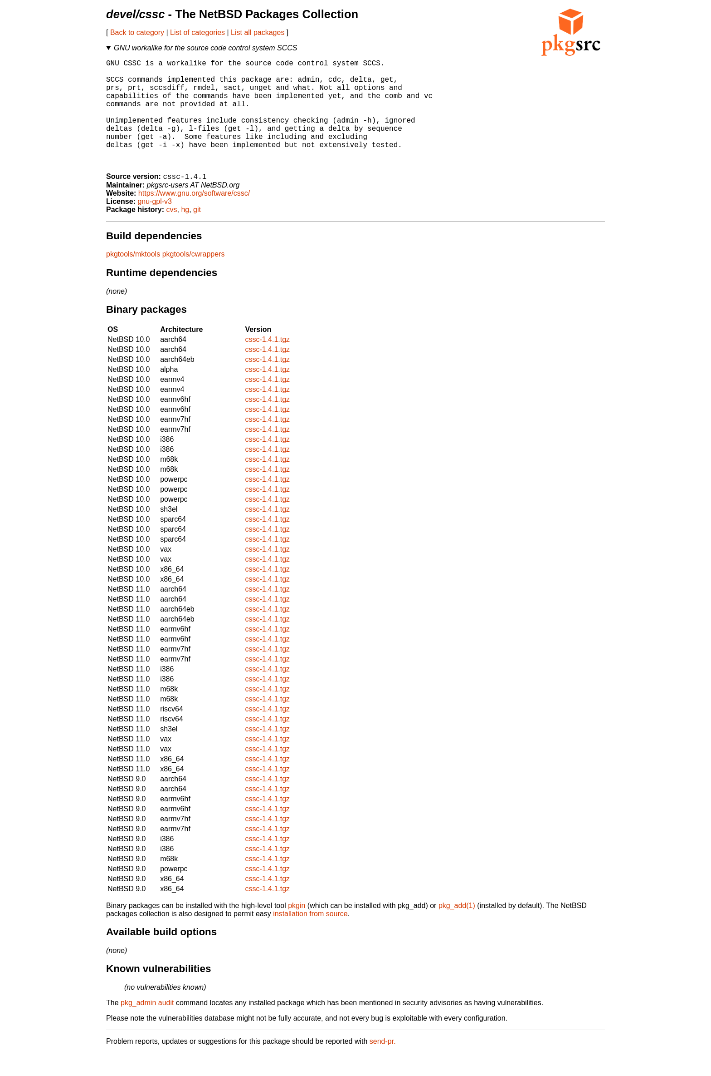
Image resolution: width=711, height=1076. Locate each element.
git (197, 233)
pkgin (296, 929)
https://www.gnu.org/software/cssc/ (194, 216)
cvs (171, 233)
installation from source (310, 937)
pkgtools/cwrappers (193, 277)
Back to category (137, 32)
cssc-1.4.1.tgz (267, 362)
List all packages (257, 32)
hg (185, 233)
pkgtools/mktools (133, 277)
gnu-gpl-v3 (154, 224)
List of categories (197, 32)
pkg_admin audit (147, 1026)
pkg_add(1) (456, 929)
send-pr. (383, 1064)
